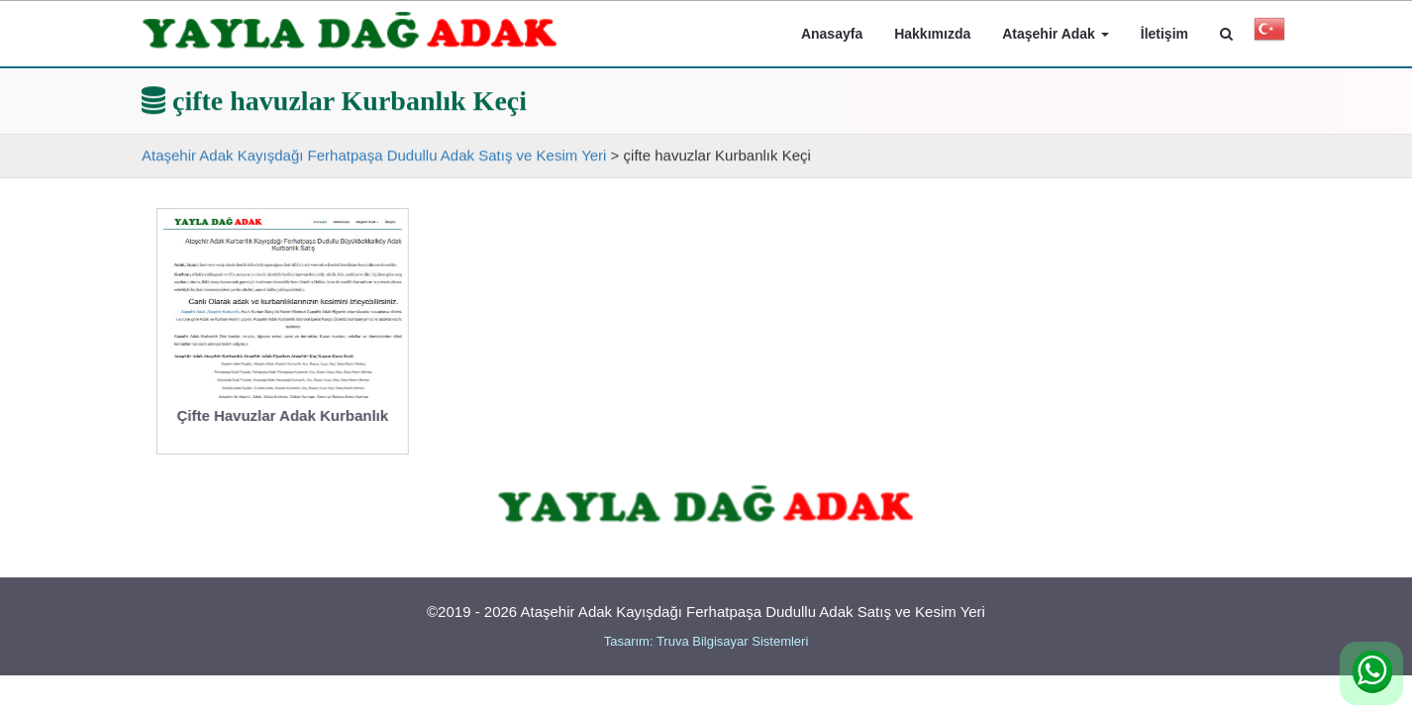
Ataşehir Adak (1055, 34)
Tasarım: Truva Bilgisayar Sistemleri (706, 641)
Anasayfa (831, 34)
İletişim (1164, 34)
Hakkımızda (932, 34)
